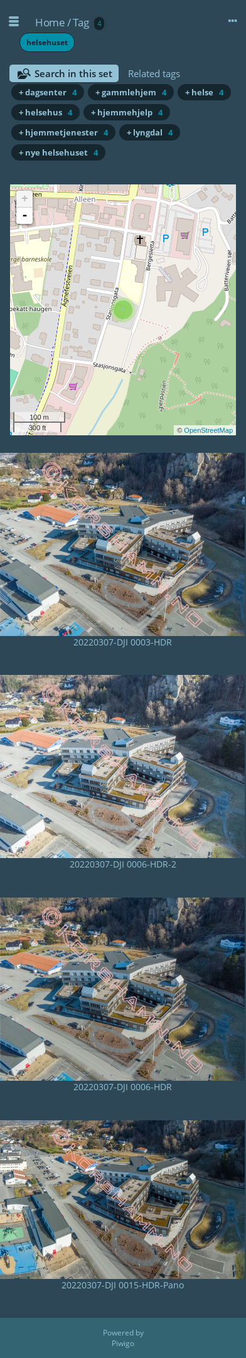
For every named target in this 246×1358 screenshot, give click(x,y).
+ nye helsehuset (58, 152)
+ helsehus (45, 112)
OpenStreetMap (208, 430)
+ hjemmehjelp (127, 112)
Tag (81, 22)
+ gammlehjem (130, 92)
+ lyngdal (150, 132)
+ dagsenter (48, 92)
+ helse (204, 92)
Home (50, 22)
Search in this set (73, 73)
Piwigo (123, 1343)
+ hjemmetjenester (63, 132)
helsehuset (47, 42)
